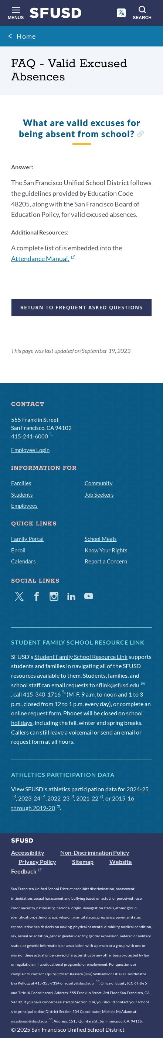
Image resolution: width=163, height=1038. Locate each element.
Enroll (18, 550)
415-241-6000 (31, 436)
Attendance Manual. (43, 258)
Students (22, 494)
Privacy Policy (37, 861)
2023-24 (31, 798)
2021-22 (89, 798)
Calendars (23, 561)
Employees (24, 505)
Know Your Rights (106, 550)
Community (99, 483)
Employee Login (30, 450)
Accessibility (27, 852)
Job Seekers (99, 494)
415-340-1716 (44, 694)
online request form (36, 712)
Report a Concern (106, 561)
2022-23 (60, 798)
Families (21, 483)
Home (26, 36)
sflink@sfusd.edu (120, 684)
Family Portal (27, 538)
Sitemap (83, 861)
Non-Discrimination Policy (94, 852)
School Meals (101, 538)
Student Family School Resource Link (81, 656)
